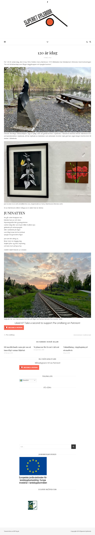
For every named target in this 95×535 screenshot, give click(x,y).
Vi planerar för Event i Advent (46, 347)
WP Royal (16, 531)
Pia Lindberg (10, 335)
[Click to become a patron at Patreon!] (47, 327)
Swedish (24, 380)
